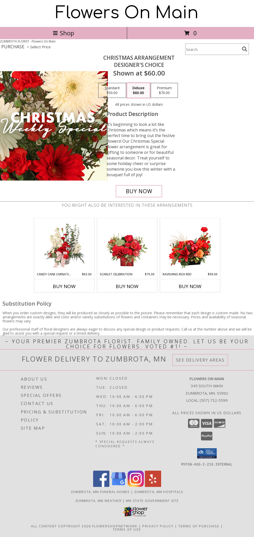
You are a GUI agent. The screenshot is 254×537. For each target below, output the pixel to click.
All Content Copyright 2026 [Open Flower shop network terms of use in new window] (61, 526)
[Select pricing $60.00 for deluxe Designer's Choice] (138, 90)
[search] (245, 49)
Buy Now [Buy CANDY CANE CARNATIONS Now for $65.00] (64, 286)
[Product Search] (212, 49)
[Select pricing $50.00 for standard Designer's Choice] (112, 90)
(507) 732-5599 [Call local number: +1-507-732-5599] (214, 400)
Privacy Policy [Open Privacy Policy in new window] (158, 526)
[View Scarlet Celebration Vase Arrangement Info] (127, 245)
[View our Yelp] (153, 485)
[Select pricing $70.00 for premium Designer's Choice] (164, 90)
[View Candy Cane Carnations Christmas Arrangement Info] (64, 245)
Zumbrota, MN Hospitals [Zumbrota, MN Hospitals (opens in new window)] (158, 491)
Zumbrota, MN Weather (98, 500)
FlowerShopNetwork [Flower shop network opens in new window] (115, 526)
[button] (207, 453)
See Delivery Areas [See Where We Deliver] (200, 360)
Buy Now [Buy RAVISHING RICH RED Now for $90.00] (190, 286)
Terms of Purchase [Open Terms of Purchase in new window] (198, 526)
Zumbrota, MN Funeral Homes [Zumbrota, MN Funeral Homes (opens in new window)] (100, 491)
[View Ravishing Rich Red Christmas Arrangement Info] (190, 245)
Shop (63, 33)
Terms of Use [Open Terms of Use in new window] (127, 529)
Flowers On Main (127, 13)
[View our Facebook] (101, 485)
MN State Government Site (152, 500)
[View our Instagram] (136, 485)
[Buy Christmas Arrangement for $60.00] (139, 191)
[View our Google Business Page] (118, 485)
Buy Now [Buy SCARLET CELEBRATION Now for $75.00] (127, 286)
